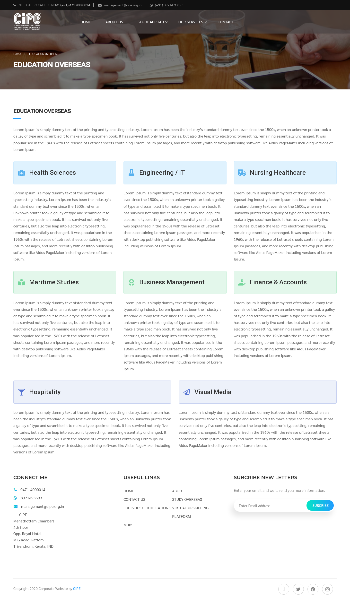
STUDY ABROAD (151, 21)
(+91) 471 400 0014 (75, 5)
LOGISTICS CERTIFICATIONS (146, 507)
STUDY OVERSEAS (187, 499)
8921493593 (31, 497)
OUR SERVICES (190, 21)
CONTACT (226, 21)
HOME (85, 21)
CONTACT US (134, 499)
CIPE (77, 588)
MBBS (128, 524)
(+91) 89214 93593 (169, 5)
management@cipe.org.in (122, 5)
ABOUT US (114, 21)
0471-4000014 (32, 489)
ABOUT (178, 490)
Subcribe (321, 505)
